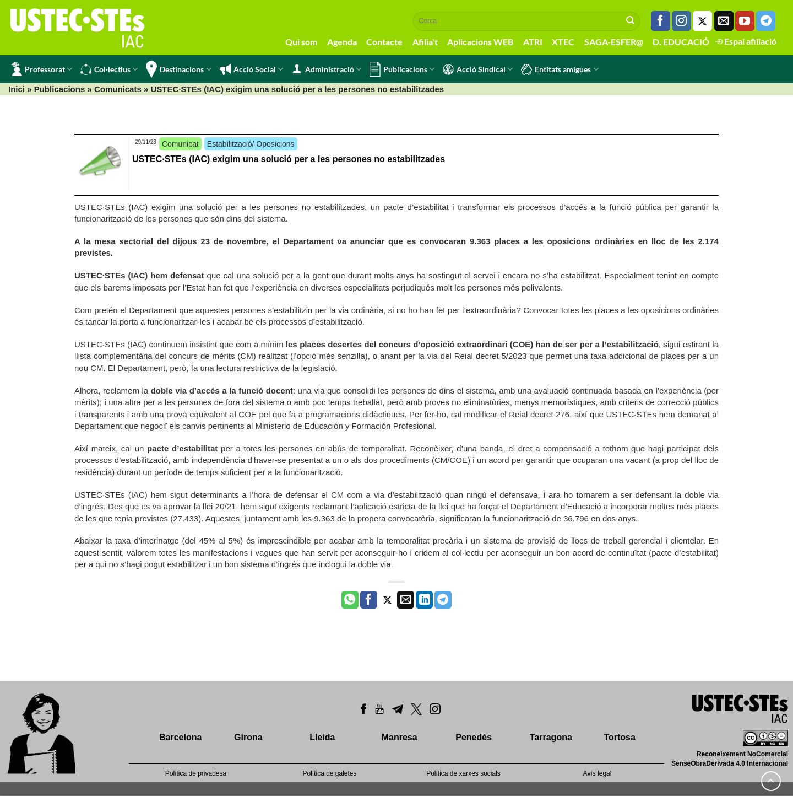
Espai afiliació (745, 41)
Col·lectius (109, 69)
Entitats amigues (559, 69)
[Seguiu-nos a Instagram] (681, 21)
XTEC (563, 41)
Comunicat (180, 143)
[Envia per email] (405, 600)
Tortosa (619, 737)
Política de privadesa (195, 773)
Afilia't (425, 41)
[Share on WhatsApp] (350, 600)
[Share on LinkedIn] (424, 600)
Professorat (41, 69)
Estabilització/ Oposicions (251, 143)
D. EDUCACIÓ (681, 41)
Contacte (384, 41)
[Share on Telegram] (443, 600)
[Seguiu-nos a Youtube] (744, 21)
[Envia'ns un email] (724, 21)
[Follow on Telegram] (765, 21)
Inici (16, 89)
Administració (326, 69)
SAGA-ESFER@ (613, 41)
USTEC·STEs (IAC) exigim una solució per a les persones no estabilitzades (288, 159)
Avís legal (597, 773)
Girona (248, 737)
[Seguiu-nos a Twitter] (702, 21)
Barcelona (180, 737)
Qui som (301, 41)
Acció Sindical (478, 69)
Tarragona (551, 737)
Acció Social (251, 69)
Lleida (322, 737)
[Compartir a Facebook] (368, 600)
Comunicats (118, 89)
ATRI (532, 41)
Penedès (473, 737)
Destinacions (178, 69)
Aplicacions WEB (480, 41)
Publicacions (402, 69)
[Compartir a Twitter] (387, 600)
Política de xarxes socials (463, 773)
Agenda (342, 41)
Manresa (399, 737)
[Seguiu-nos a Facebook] (660, 21)
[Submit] (630, 21)
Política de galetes (329, 773)
